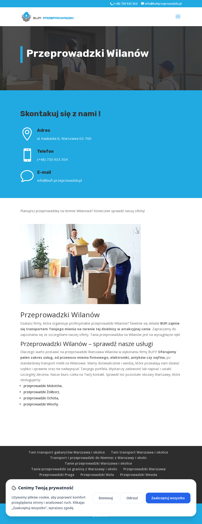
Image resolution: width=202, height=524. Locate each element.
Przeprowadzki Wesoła (138, 474)
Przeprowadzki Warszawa (144, 469)
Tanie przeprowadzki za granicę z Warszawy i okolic (74, 469)
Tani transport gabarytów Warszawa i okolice (67, 452)
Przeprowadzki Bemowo (99, 480)
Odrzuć (132, 507)
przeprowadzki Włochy (41, 404)
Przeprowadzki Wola (97, 474)
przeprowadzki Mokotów (43, 386)
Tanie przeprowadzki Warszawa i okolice (98, 463)
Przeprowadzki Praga (56, 474)
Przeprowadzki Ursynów (145, 480)
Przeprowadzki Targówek (53, 480)
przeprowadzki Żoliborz (41, 392)
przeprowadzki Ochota (41, 398)
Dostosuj (106, 507)
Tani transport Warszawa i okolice (139, 452)
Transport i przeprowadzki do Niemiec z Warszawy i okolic (98, 457)
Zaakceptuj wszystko (168, 507)
